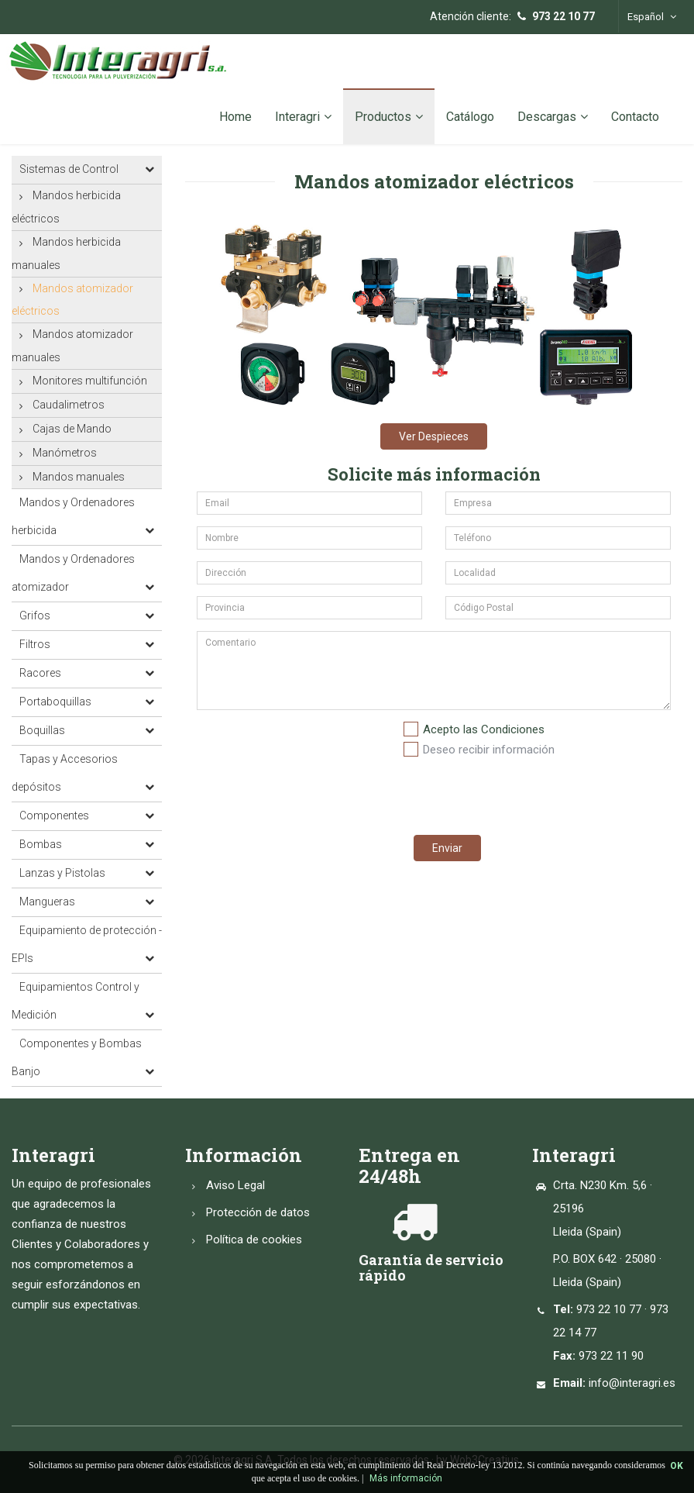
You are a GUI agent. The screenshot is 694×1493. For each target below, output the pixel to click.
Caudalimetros (69, 404)
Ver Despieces (434, 436)
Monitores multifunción (90, 380)
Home (235, 116)
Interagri (303, 116)
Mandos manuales (79, 477)
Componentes (54, 815)
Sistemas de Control (69, 169)
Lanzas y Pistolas (62, 873)
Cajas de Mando (72, 428)
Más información (405, 1478)
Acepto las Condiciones (484, 729)
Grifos (34, 615)
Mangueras (47, 901)
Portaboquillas (55, 701)
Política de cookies (254, 1239)
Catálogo (470, 116)
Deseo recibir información (489, 750)
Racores (40, 673)
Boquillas (42, 730)
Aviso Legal (235, 1185)
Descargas (552, 116)
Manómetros (65, 453)
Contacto (635, 116)
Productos (389, 116)
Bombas (40, 844)
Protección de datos (258, 1212)
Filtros (34, 644)
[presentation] (519, 793)
